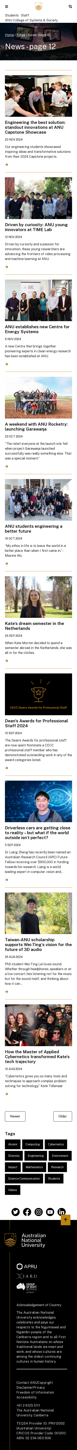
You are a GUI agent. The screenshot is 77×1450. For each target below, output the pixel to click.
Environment (60, 1155)
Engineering (36, 1155)
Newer (15, 1116)
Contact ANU (26, 1383)
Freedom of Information (35, 1392)
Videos (12, 1190)
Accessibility (26, 1397)
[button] (6, 6)
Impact (12, 1167)
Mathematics (34, 1167)
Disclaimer (24, 1387)
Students (12, 15)
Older (63, 1116)
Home (9, 35)
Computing (32, 1144)
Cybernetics (56, 1144)
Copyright (45, 1383)
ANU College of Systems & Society (31, 20)
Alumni (12, 1144)
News (21, 35)
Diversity (14, 1155)
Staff (25, 15)
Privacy (39, 1387)
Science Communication (24, 1178)
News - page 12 (39, 35)
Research (57, 1167)
